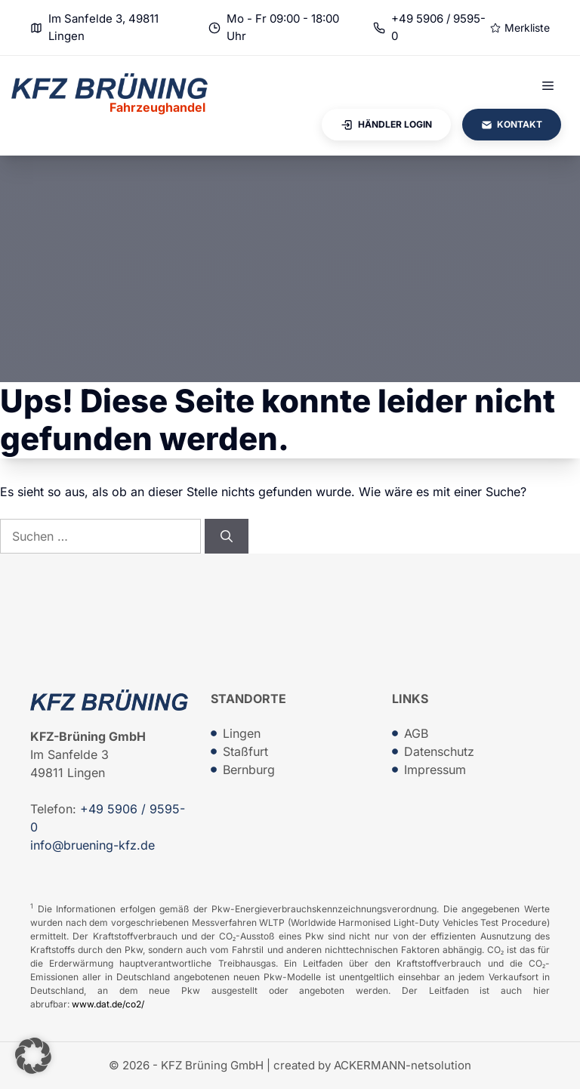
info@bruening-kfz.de (92, 845)
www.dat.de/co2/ (108, 1004)
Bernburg (249, 769)
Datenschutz (439, 751)
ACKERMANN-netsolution (402, 1065)
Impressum (435, 769)
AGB (416, 733)
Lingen (242, 733)
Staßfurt (245, 751)
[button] (33, 1056)
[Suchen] (226, 536)
